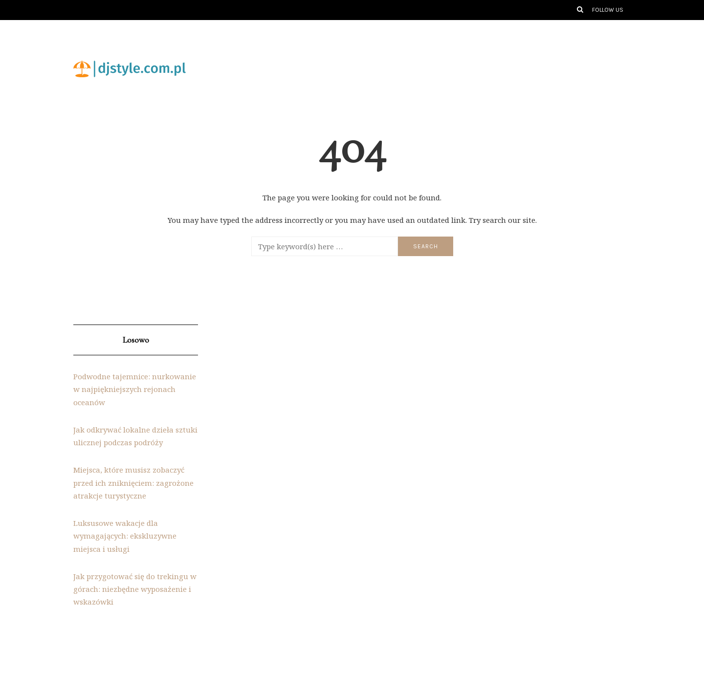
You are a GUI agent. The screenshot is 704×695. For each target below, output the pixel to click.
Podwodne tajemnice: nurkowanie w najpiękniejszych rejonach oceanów (134, 389)
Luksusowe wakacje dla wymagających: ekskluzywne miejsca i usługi (124, 536)
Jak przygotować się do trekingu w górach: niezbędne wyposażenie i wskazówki (135, 589)
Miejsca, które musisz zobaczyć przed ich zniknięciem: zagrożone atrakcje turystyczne (133, 482)
